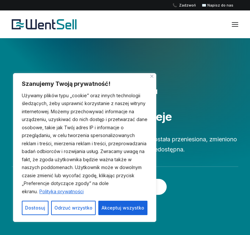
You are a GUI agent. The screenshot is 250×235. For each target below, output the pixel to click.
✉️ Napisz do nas (217, 5)
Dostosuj (35, 208)
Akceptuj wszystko (123, 208)
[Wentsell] (64, 24)
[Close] (151, 76)
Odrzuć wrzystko (73, 208)
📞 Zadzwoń (185, 5)
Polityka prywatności (61, 191)
